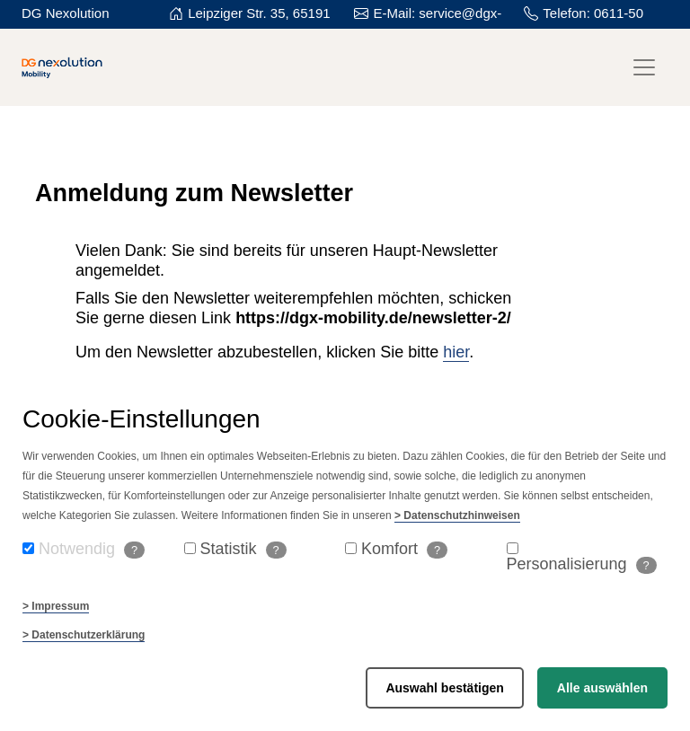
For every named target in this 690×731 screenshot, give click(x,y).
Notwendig (92, 549)
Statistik (243, 549)
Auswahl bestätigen (444, 688)
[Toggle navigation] (644, 67)
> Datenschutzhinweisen (457, 515)
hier (456, 352)
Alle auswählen (602, 688)
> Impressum (55, 606)
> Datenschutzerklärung (83, 635)
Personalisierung (582, 564)
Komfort (404, 549)
